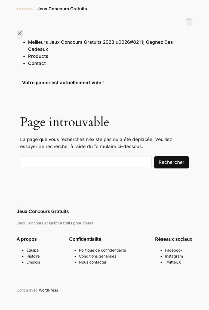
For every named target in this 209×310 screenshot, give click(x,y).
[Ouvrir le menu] (189, 22)
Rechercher (172, 162)
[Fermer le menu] (20, 34)
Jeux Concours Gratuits (62, 8)
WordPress (48, 290)
